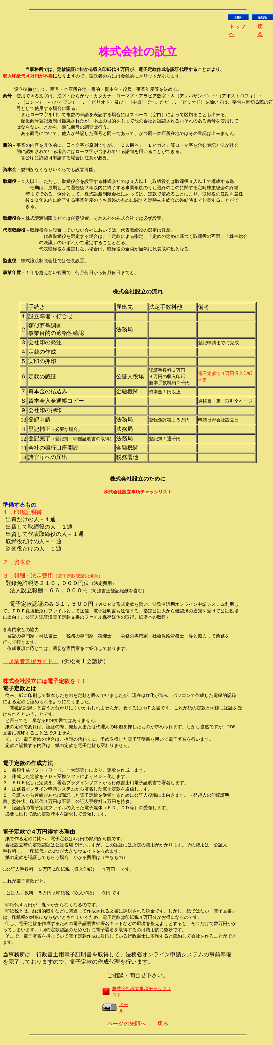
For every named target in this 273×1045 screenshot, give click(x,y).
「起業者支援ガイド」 (31, 661)
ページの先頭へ (126, 1024)
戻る (162, 1024)
